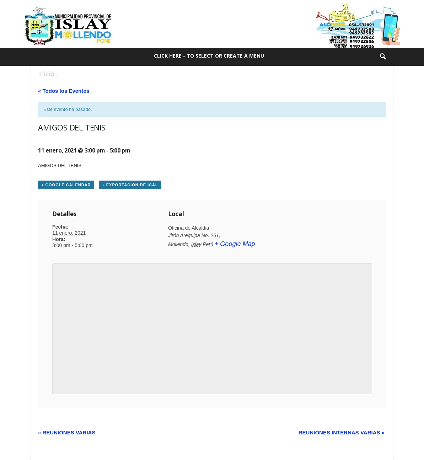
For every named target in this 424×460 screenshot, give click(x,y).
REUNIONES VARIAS (66, 432)
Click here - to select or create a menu (209, 55)
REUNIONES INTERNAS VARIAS (342, 432)
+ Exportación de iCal (130, 185)
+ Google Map (235, 243)
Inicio (46, 73)
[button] (383, 57)
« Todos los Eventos (64, 91)
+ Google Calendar (66, 185)
